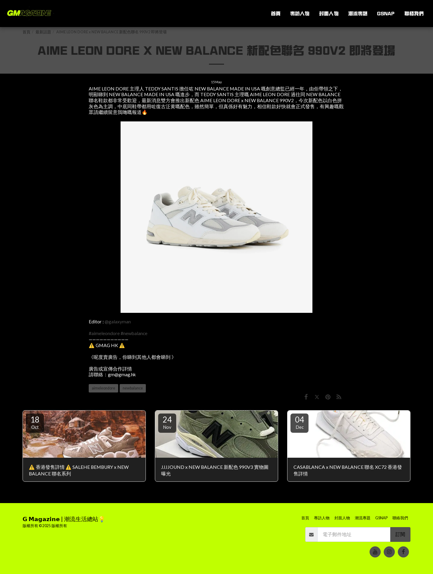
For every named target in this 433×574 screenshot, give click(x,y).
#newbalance (134, 333)
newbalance (133, 388)
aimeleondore (103, 388)
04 (299, 422)
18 (35, 422)
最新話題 (43, 32)
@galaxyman (118, 321)
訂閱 (400, 534)
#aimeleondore (104, 333)
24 (167, 422)
